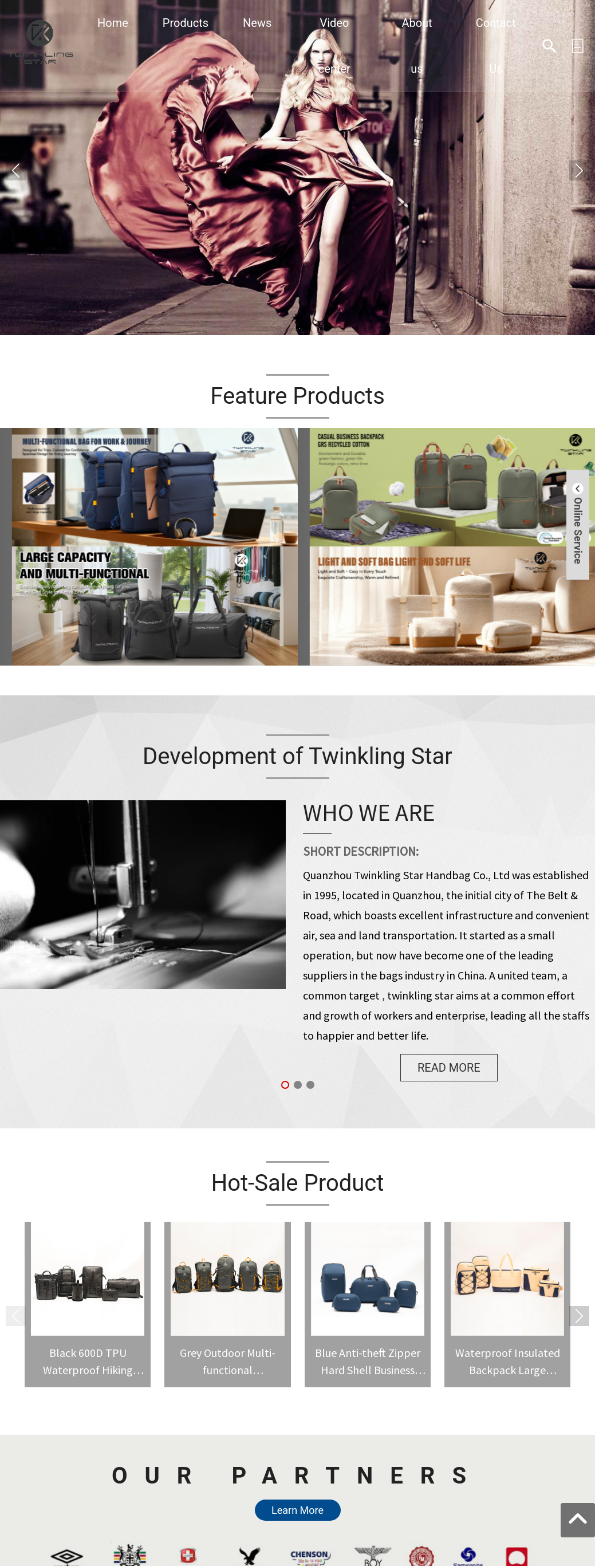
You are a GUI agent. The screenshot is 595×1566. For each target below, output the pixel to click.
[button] (579, 170)
